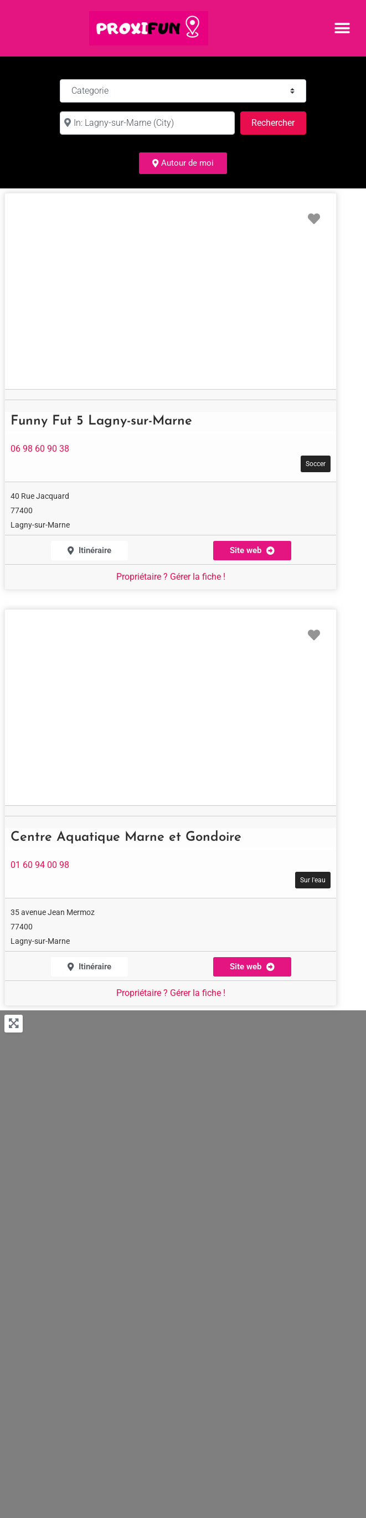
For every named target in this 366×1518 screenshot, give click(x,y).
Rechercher (278, 121)
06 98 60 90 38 (40, 448)
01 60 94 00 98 (40, 865)
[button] (342, 28)
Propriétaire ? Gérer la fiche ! (170, 576)
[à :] (147, 123)
